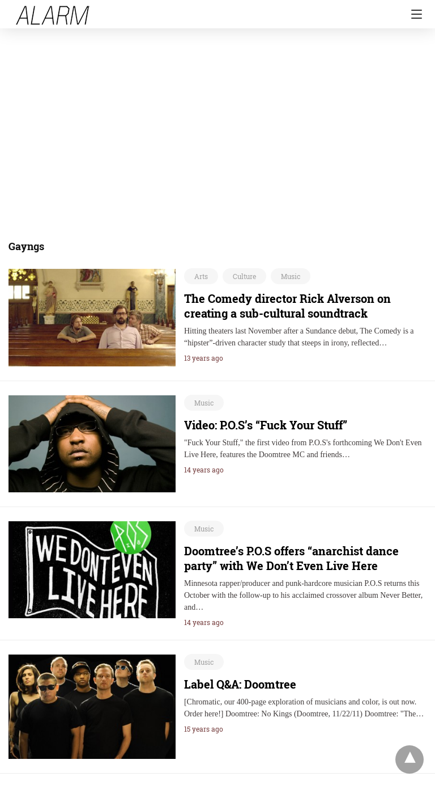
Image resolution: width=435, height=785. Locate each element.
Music (290, 276)
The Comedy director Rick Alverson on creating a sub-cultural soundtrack (287, 305)
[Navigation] (414, 14)
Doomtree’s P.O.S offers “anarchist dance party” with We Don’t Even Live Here (291, 558)
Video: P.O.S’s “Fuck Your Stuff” (265, 424)
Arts (201, 276)
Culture (244, 276)
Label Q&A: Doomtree (240, 684)
